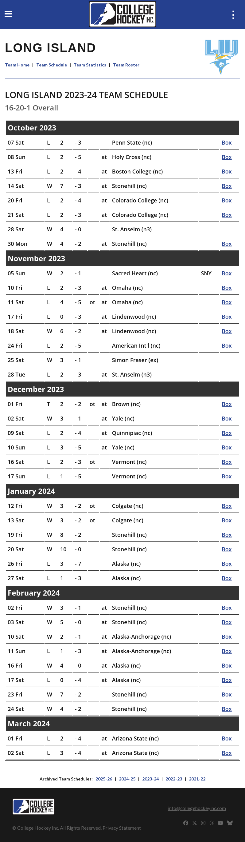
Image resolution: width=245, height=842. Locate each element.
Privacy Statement (122, 828)
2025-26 (103, 778)
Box (227, 142)
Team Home (17, 64)
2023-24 (150, 778)
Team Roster (126, 64)
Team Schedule (51, 64)
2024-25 (127, 778)
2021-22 (197, 778)
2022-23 (173, 778)
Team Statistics (90, 64)
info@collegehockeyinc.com (197, 808)
